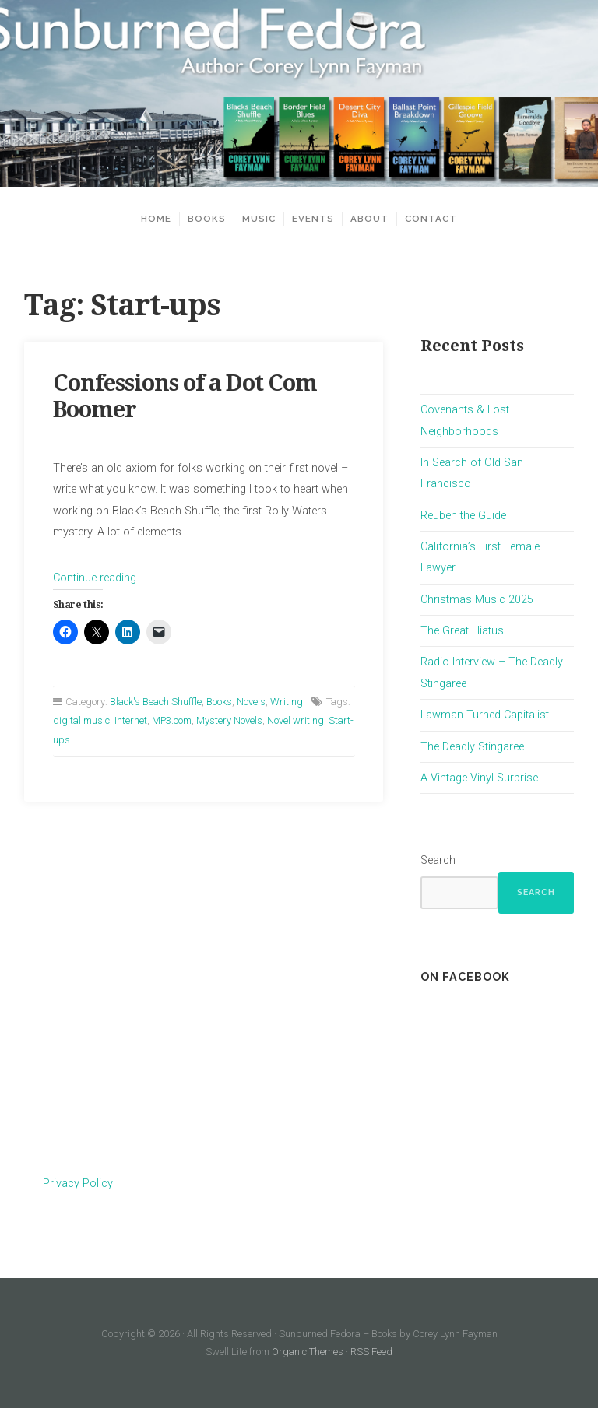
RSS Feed (371, 1351)
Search (438, 860)
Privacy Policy (78, 1183)
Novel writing (295, 720)
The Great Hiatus (462, 630)
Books (207, 218)
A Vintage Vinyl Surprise (479, 778)
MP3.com (172, 720)
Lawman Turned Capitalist (484, 715)
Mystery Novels (229, 720)
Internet (130, 720)
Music (259, 218)
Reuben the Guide (463, 515)
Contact (431, 218)
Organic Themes (307, 1351)
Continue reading (94, 578)
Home (156, 218)
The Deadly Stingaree (472, 746)
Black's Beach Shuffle (156, 702)
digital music (81, 720)
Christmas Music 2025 (476, 599)
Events (313, 218)
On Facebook (465, 976)
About (369, 218)
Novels (251, 702)
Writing (286, 702)
